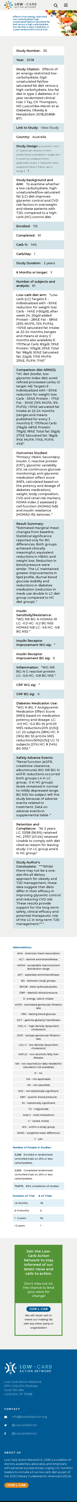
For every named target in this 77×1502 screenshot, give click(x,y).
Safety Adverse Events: (34, 758)
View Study (50, 128)
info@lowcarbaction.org (29, 1416)
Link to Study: (27, 128)
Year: (20, 60)
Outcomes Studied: (32, 453)
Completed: (25, 235)
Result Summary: (30, 524)
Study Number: (28, 51)
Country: (23, 137)
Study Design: (38, 158)
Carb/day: (23, 254)
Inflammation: (27, 667)
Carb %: (22, 245)
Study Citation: (28, 69)
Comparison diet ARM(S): (36, 370)
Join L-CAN (38, 1309)
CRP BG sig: (25, 694)
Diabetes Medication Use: (36, 703)
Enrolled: (23, 226)
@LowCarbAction (24, 1425)
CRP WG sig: (26, 685)
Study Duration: (28, 263)
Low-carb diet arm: (31, 295)
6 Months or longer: (32, 272)
